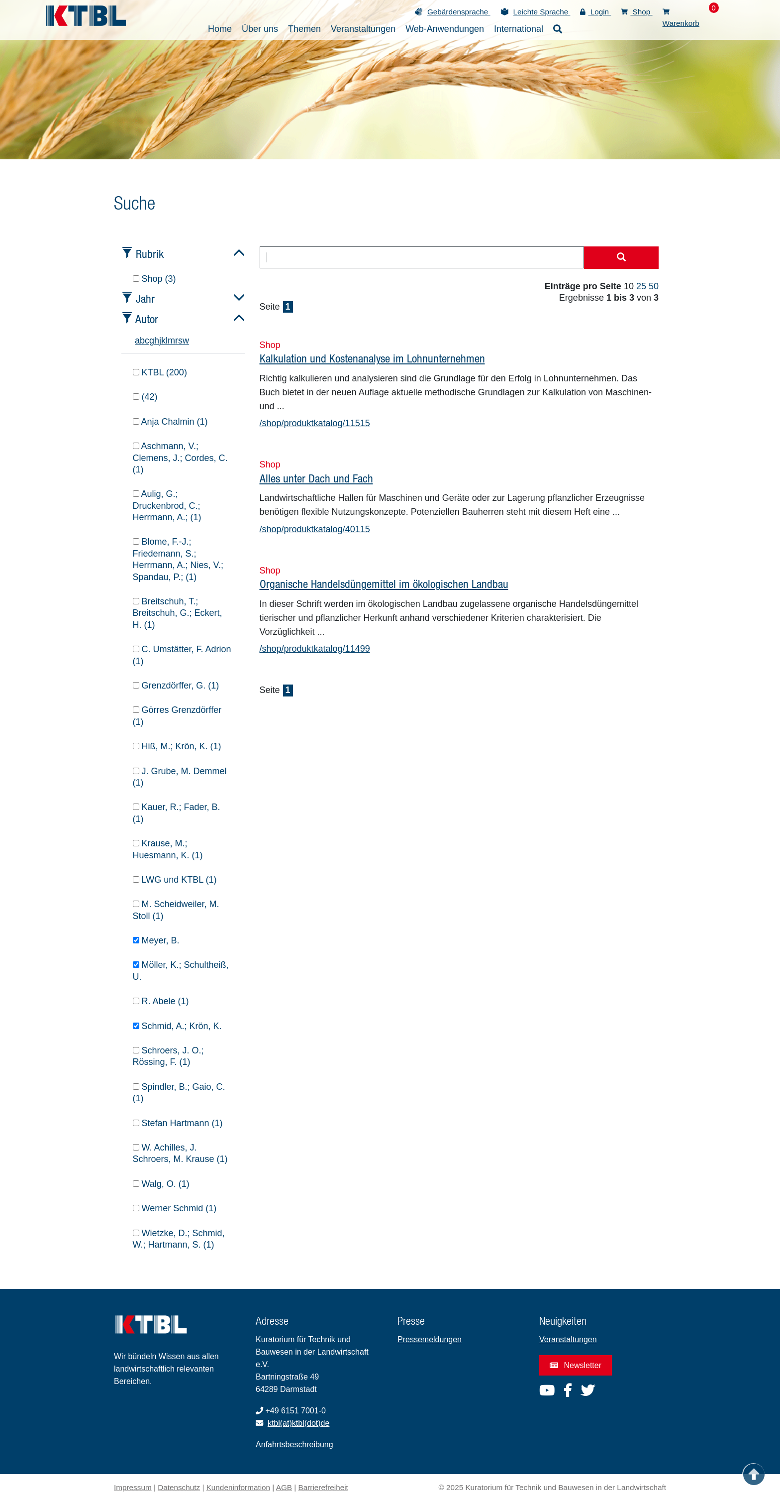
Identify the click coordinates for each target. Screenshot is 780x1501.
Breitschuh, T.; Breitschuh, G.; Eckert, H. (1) (177, 613)
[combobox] (422, 257)
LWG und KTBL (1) (175, 880)
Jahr (145, 298)
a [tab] (137, 341)
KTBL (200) (160, 372)
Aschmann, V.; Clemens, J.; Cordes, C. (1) (180, 457)
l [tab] (167, 341)
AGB (284, 1487)
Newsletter (575, 1365)
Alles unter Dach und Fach (316, 478)
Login (595, 11)
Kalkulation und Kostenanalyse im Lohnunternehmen (372, 358)
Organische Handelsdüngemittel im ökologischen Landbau (384, 583)
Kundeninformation (238, 1487)
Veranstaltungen (568, 1339)
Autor (146, 319)
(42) (145, 397)
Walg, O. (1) (161, 1184)
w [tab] (186, 341)
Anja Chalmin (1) (170, 422)
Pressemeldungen (429, 1339)
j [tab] (160, 341)
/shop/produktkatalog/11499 (315, 649)
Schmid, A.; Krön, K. (177, 1026)
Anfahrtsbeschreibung (294, 1444)
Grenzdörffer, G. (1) (176, 686)
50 (654, 286)
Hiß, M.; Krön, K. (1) (177, 746)
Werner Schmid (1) (175, 1208)
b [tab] (142, 341)
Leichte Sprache (542, 11)
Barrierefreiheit (323, 1487)
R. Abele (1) (161, 1001)
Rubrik (150, 253)
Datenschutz (179, 1487)
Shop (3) (154, 279)
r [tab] (176, 341)
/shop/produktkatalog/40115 (315, 529)
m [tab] (171, 341)
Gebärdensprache (458, 11)
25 (641, 286)
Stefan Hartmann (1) (178, 1123)
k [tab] (163, 341)
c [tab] (147, 341)
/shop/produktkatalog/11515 (315, 423)
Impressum (133, 1487)
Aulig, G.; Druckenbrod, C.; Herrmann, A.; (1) (167, 505)
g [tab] (151, 341)
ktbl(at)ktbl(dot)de (299, 1423)
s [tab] (180, 341)
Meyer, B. (156, 940)
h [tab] (156, 341)
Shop (636, 11)
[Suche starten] (621, 257)
